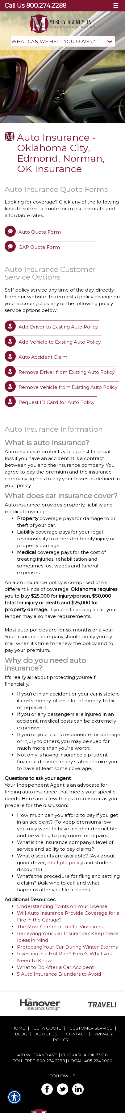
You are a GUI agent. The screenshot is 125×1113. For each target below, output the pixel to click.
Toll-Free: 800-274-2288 (39, 1060)
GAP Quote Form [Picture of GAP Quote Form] (39, 247)
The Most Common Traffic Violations (59, 927)
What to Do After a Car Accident (55, 967)
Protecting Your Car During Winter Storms (67, 947)
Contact (76, 1033)
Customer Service (90, 1028)
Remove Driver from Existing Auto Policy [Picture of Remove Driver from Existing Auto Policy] (67, 372)
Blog (21, 1033)
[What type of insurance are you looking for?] (62, 41)
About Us (46, 1033)
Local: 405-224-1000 (90, 1060)
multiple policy (65, 862)
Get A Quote (47, 1028)
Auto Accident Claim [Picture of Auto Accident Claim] (43, 357)
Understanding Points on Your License (62, 906)
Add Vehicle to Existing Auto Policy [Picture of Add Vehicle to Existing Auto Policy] (60, 342)
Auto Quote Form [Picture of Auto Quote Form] (40, 232)
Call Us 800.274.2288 (35, 5)
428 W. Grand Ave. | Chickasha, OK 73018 (62, 1054)
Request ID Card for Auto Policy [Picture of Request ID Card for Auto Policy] (56, 402)
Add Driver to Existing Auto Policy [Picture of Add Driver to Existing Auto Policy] (58, 327)
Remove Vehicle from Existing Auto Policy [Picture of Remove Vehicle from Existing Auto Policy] (68, 387)
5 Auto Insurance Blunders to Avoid (59, 974)
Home (18, 1028)
